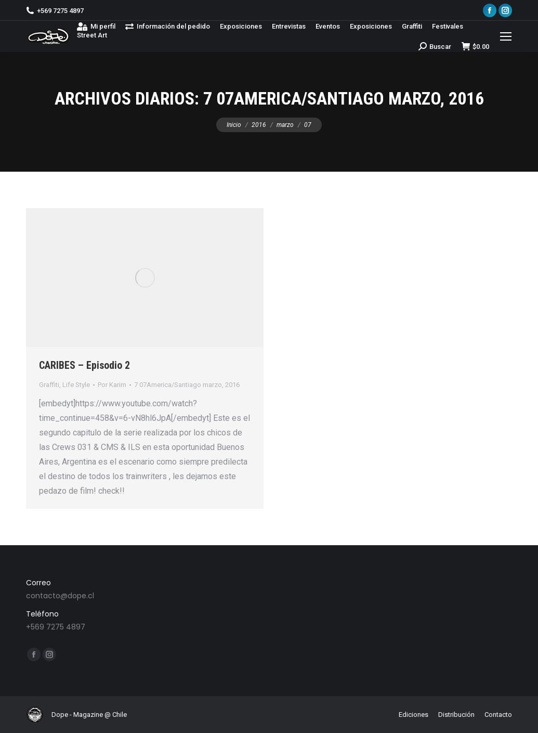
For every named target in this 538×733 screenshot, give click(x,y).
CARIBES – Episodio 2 (84, 365)
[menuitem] (96, 26)
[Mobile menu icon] (506, 36)
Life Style (76, 385)
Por (112, 385)
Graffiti (49, 385)
